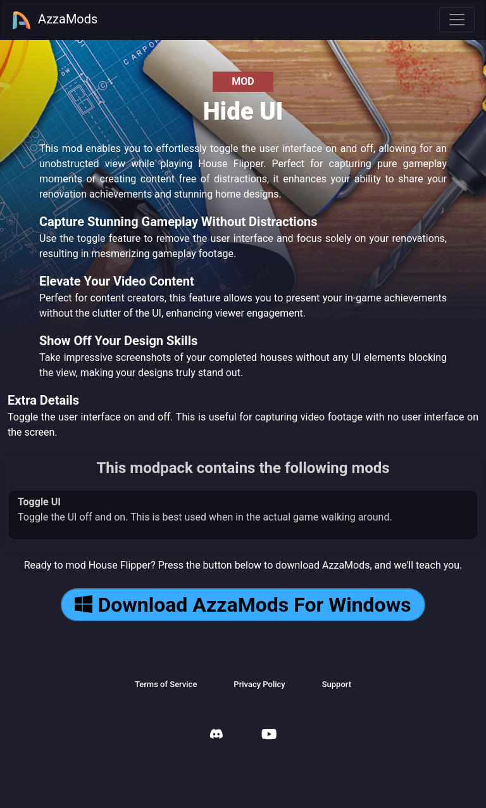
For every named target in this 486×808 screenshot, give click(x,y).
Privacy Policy (259, 684)
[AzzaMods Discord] (216, 735)
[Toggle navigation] (457, 19)
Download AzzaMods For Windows (243, 605)
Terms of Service (166, 684)
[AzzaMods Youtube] (269, 735)
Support (336, 684)
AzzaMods (54, 20)
